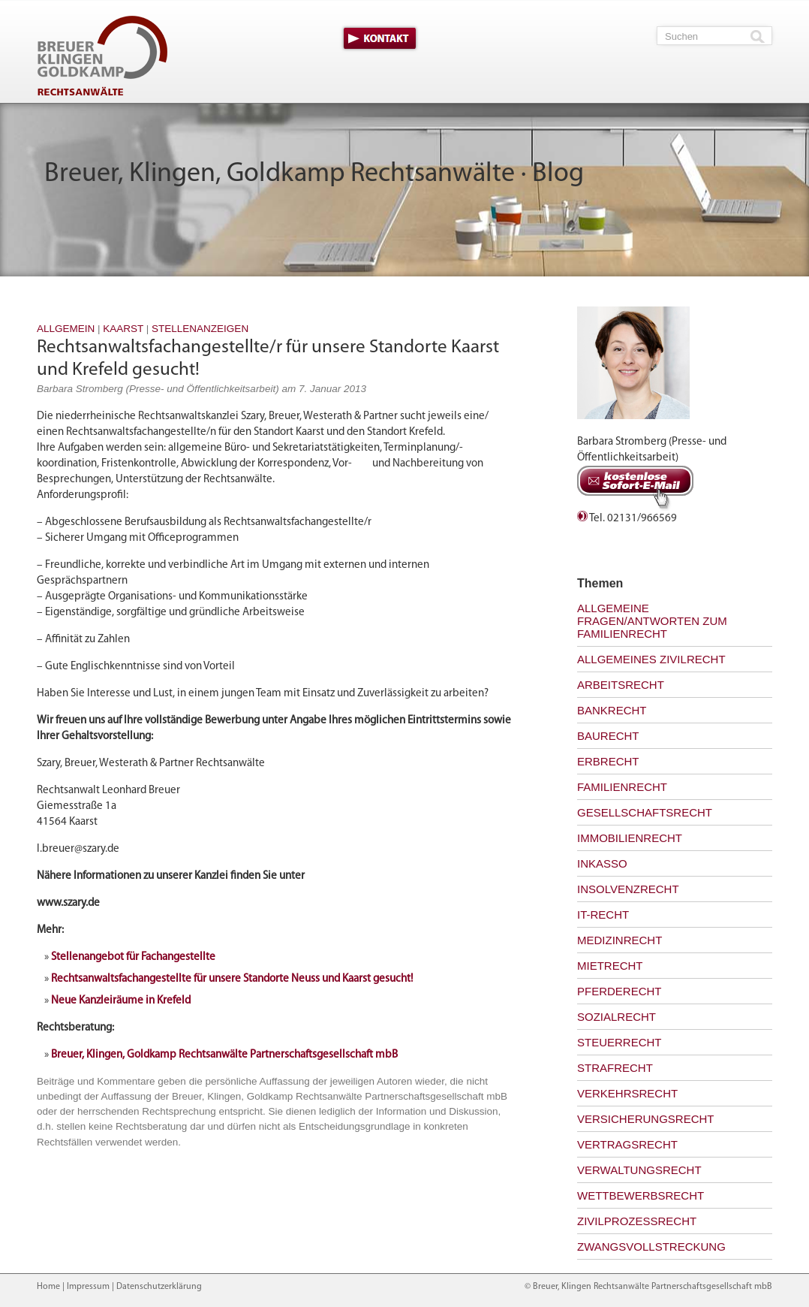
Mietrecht (610, 965)
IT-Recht (603, 914)
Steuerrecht (619, 1042)
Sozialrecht (616, 1016)
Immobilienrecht (629, 838)
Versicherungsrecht (645, 1118)
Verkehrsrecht (627, 1093)
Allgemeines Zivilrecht (651, 659)
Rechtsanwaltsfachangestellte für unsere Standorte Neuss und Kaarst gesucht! (232, 979)
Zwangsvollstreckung (651, 1246)
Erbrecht (608, 761)
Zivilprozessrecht (636, 1221)
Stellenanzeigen (200, 328)
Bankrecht (612, 710)
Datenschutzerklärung (159, 1286)
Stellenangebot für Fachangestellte (133, 957)
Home (48, 1286)
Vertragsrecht (627, 1144)
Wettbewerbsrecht (640, 1195)
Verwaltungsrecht (639, 1170)
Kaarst (123, 328)
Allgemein (66, 328)
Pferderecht (619, 991)
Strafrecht (615, 1067)
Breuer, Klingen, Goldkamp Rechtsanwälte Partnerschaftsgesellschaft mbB (224, 1055)
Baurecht (608, 735)
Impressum (88, 1286)
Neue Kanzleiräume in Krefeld (121, 1001)
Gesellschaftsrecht (644, 812)
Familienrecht (622, 786)
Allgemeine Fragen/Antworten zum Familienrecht (652, 621)
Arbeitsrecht (620, 684)
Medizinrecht (619, 940)
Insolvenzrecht (628, 889)
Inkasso (602, 863)
